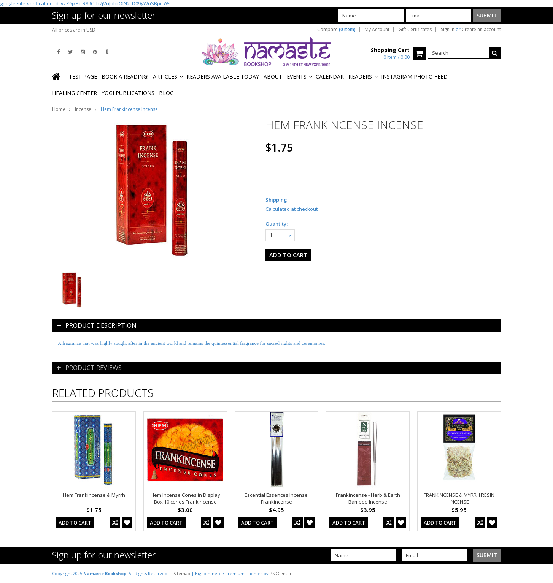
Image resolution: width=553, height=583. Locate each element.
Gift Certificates (415, 29)
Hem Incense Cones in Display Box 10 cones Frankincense (185, 498)
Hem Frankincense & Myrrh (94, 494)
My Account (377, 29)
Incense (83, 109)
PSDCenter (281, 573)
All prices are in (73, 30)
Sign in (447, 29)
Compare (336, 29)
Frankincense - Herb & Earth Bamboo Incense (368, 498)
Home (58, 109)
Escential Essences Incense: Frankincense (277, 498)
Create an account (481, 29)
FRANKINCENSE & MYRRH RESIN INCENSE (459, 498)
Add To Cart (75, 522)
